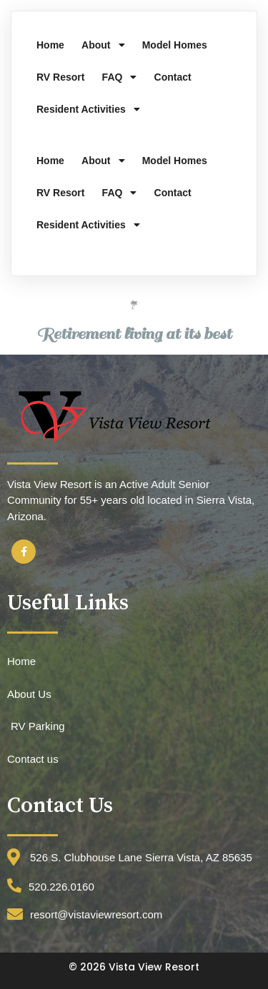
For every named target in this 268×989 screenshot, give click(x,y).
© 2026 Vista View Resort (134, 967)
